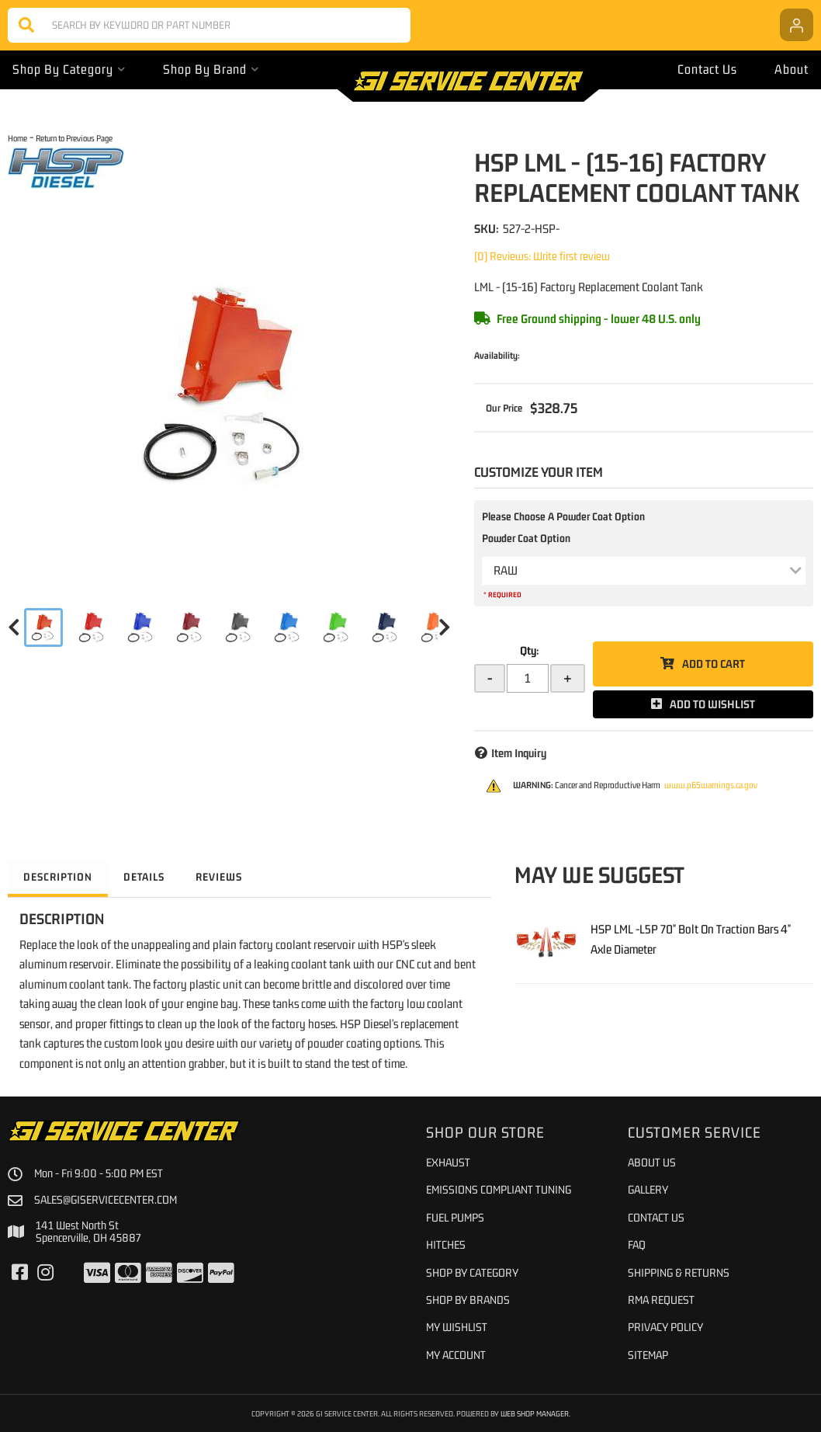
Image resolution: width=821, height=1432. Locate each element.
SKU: (486, 228)
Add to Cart (713, 663)
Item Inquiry (518, 752)
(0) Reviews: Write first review (542, 255)
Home (17, 138)
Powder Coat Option (526, 538)
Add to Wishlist (712, 704)
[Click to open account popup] (796, 25)
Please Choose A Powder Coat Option (563, 516)
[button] (209, 25)
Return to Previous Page (74, 138)
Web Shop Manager (535, 1413)
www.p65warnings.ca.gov (710, 785)
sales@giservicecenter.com (105, 1200)
